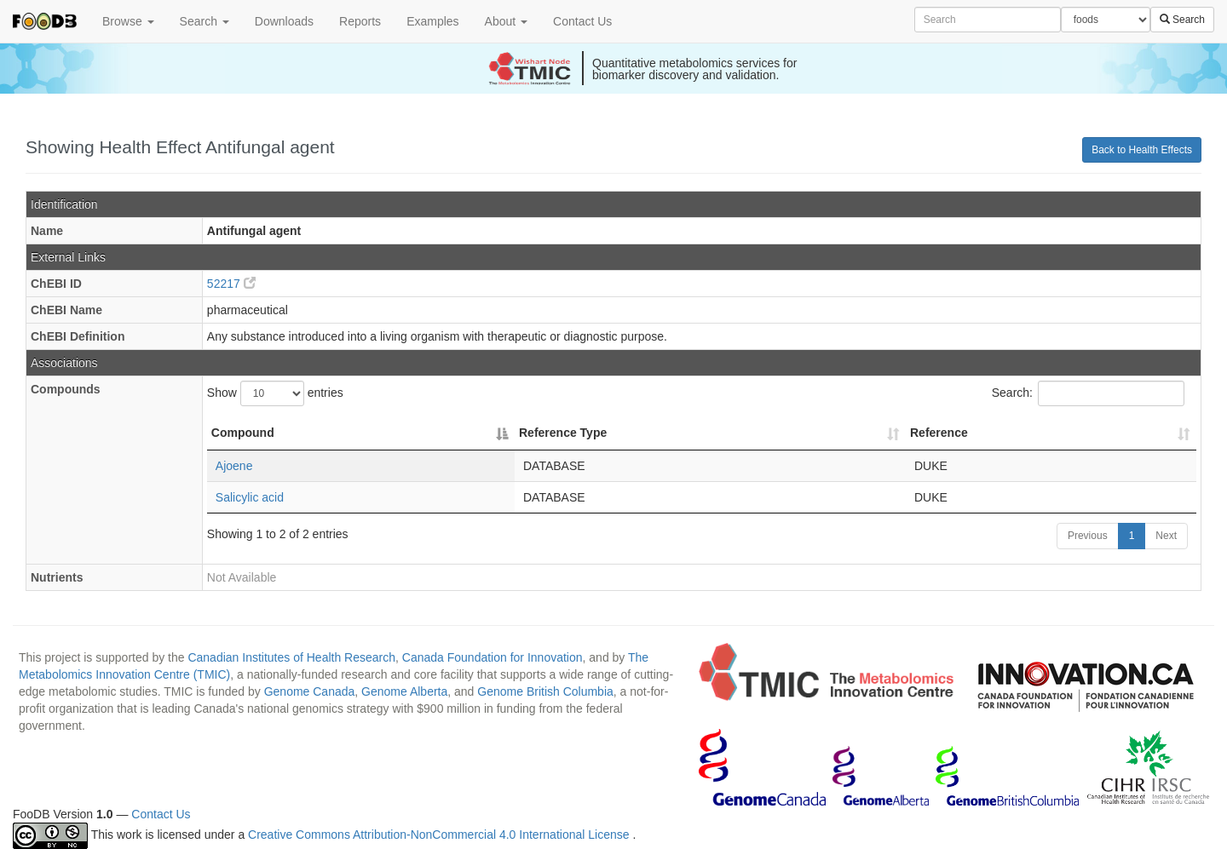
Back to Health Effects (1142, 150)
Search (204, 21)
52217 (231, 283)
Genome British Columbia (545, 691)
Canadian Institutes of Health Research (291, 657)
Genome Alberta (404, 691)
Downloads (284, 21)
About (506, 21)
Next (1166, 536)
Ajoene (234, 466)
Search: (1088, 393)
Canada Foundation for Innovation (492, 657)
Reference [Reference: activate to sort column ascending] (939, 432)
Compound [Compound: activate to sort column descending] (242, 432)
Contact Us (582, 21)
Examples (432, 21)
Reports (360, 21)
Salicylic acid (250, 497)
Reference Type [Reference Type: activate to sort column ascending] (563, 432)
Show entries (275, 393)
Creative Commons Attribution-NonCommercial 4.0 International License (440, 835)
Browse (128, 21)
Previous (1088, 536)
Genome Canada (309, 691)
